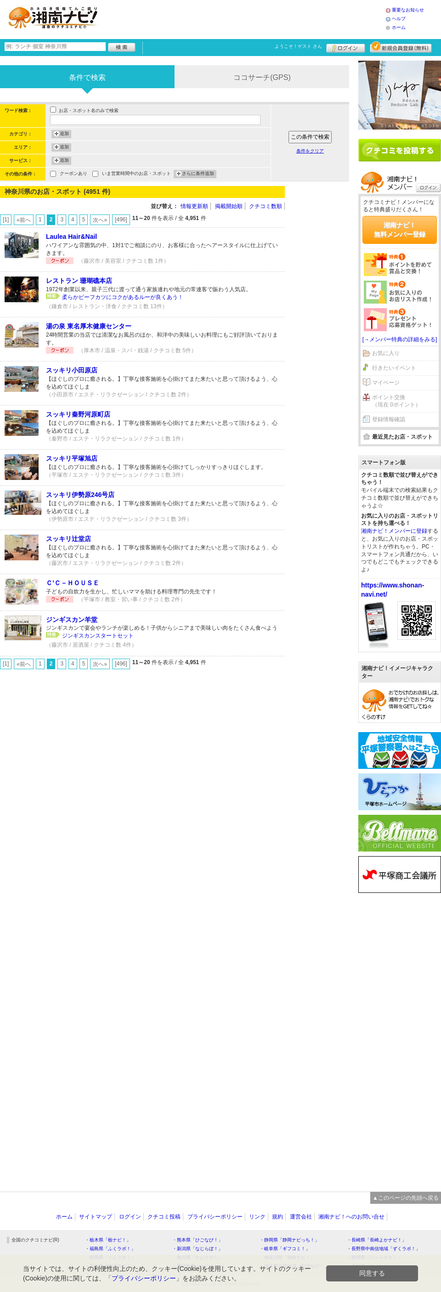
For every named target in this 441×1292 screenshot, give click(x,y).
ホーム (399, 27)
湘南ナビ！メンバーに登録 (394, 531)
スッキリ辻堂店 (68, 538)
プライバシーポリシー (215, 1216)
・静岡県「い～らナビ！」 (374, 1257)
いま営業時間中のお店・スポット (136, 174)
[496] (121, 219)
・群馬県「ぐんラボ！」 (110, 1257)
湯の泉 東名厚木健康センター (88, 326)
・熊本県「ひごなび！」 (197, 1239)
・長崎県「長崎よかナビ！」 (377, 1239)
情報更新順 (194, 206)
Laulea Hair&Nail (71, 236)
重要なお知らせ (408, 9)
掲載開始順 (229, 206)
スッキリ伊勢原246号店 (80, 494)
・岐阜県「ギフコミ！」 (285, 1248)
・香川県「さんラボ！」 (197, 1257)
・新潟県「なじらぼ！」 (197, 1248)
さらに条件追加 (198, 174)
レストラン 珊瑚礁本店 (79, 280)
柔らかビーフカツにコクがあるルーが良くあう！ (122, 297)
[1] (6, 219)
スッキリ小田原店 (71, 370)
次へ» (100, 220)
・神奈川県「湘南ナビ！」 (287, 1257)
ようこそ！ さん (298, 46)
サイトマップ (95, 1216)
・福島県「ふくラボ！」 (110, 1248)
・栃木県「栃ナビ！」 (108, 1239)
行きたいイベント (394, 368)
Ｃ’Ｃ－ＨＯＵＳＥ (72, 583)
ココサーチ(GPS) (261, 77)
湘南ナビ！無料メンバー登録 (399, 229)
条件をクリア (310, 150)
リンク (257, 1216)
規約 (277, 1216)
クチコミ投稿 (164, 1216)
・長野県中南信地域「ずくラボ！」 (383, 1248)
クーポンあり (73, 174)
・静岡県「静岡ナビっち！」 (289, 1239)
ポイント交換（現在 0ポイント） (396, 401)
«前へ (24, 220)
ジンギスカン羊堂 (71, 619)
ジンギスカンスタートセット (98, 635)
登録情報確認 (388, 419)
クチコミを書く (399, 150)
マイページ (386, 382)
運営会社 (301, 1216)
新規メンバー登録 (401, 47)
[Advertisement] (245, 18)
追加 (64, 134)
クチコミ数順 (265, 206)
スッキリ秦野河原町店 (78, 414)
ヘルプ (399, 18)
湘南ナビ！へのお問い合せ (351, 1216)
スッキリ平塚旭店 (71, 458)
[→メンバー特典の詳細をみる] (399, 339)
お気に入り (386, 353)
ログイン (345, 47)
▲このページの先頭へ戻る (406, 1198)
